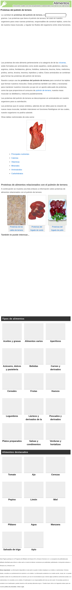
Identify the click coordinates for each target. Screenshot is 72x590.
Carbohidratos (17, 174)
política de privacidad (10, 586)
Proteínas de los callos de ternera (16, 228)
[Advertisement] (36, 43)
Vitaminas (15, 162)
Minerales (15, 166)
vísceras (62, 63)
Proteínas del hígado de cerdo (36, 228)
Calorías (14, 158)
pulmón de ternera (43, 90)
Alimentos (61, 3)
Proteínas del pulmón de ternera (16, 10)
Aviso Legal (20, 586)
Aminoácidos (16, 170)
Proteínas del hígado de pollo (57, 228)
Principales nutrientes (20, 154)
